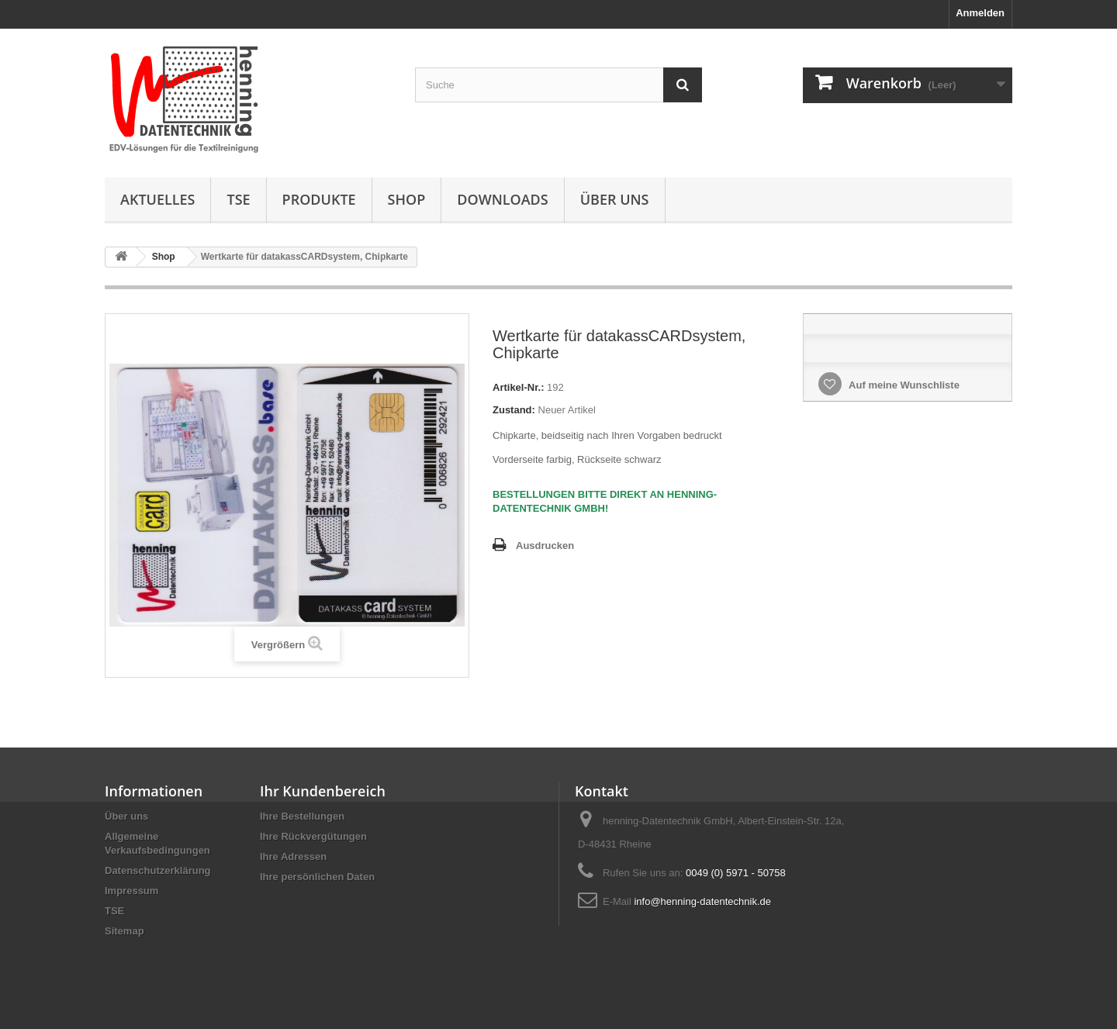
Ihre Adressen (293, 856)
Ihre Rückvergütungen (313, 836)
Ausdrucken (545, 545)
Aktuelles (157, 199)
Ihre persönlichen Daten (317, 876)
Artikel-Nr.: (518, 387)
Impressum (131, 890)
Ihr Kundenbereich (323, 791)
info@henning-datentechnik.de (702, 901)
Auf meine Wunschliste (903, 385)
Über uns (614, 199)
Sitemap (124, 931)
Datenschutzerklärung (158, 870)
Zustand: (514, 410)
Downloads (502, 199)
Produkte (319, 199)
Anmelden (980, 13)
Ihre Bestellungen (302, 816)
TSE (238, 199)
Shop (407, 199)
